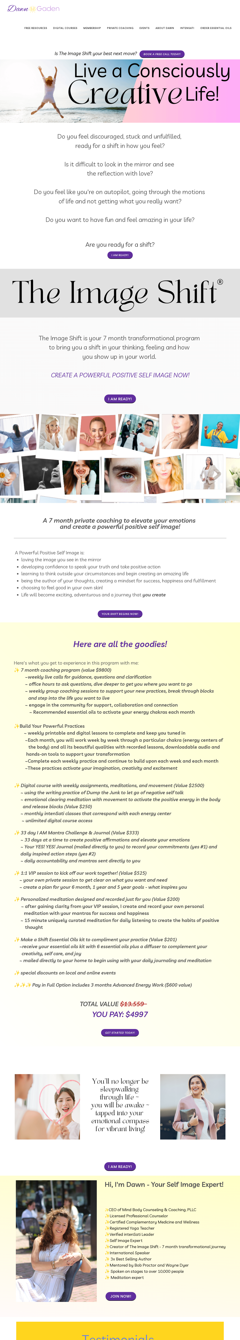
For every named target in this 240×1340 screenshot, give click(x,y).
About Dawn (165, 28)
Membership (92, 28)
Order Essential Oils (216, 28)
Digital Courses (65, 28)
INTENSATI (187, 28)
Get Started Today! (120, 1032)
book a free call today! (162, 54)
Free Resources (35, 28)
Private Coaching (120, 28)
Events (144, 28)
